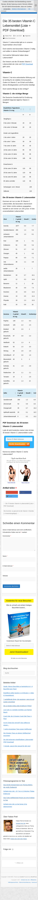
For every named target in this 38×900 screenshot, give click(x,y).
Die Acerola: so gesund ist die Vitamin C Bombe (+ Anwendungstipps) (19, 512)
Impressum (34, 882)
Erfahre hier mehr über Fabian (18, 839)
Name (5, 556)
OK (29, 9)
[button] (26, 109)
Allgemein (27, 36)
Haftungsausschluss (13, 882)
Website (5, 576)
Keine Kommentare (10, 38)
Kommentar (7, 536)
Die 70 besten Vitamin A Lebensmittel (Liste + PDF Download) (19, 505)
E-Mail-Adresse (8, 566)
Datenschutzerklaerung (25, 882)
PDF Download (27, 64)
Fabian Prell (8, 36)
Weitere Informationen (19, 9)
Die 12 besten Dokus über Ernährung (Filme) (17, 706)
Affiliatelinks (33, 879)
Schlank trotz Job (20, 823)
